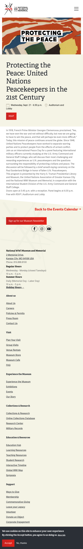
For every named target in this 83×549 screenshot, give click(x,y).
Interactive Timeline (16, 465)
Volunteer (11, 512)
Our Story (11, 396)
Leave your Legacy (15, 507)
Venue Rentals (13, 350)
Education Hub (13, 445)
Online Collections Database (20, 418)
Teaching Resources (16, 455)
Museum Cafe (13, 360)
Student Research (15, 460)
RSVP (11, 116)
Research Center (14, 423)
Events (9, 391)
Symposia (11, 475)
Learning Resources (16, 450)
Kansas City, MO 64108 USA (20, 258)
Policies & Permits (15, 313)
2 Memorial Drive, (15, 255)
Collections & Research (18, 413)
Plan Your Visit (13, 340)
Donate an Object (15, 517)
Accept (8, 543)
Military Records (14, 428)
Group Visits (12, 345)
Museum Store (13, 355)
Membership (12, 497)
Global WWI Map (14, 470)
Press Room (12, 318)
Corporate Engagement (18, 522)
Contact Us (11, 323)
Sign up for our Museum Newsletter (26, 221)
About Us (10, 303)
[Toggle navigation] (76, 8)
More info (61, 535)
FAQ (8, 365)
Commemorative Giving (18, 502)
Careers (10, 308)
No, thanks (21, 543)
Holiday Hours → (15, 287)
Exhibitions (11, 386)
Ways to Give (12, 492)
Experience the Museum (18, 381)
